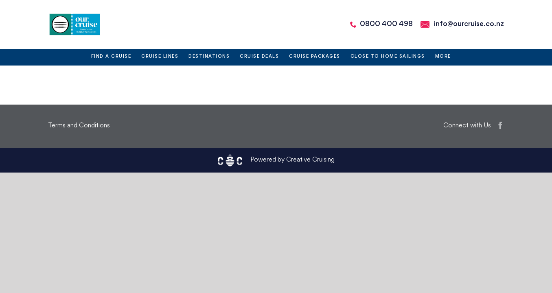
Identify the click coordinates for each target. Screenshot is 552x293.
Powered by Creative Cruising (292, 160)
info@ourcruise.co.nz (469, 24)
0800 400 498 (386, 24)
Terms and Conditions (79, 126)
